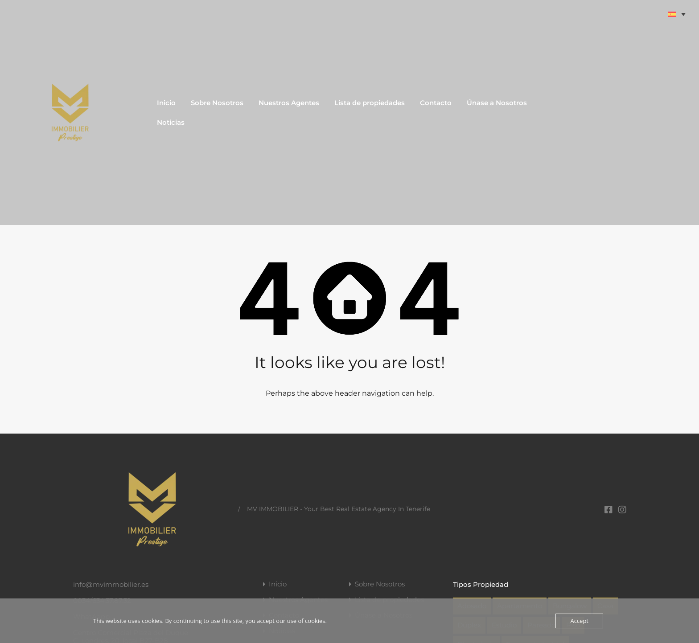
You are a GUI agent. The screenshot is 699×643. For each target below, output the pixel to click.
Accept (579, 621)
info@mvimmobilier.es (110, 584)
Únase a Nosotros (497, 102)
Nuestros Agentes (289, 102)
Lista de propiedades (369, 102)
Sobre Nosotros (217, 102)
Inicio (166, 102)
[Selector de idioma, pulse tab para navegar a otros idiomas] (677, 14)
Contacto (436, 102)
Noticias (171, 122)
